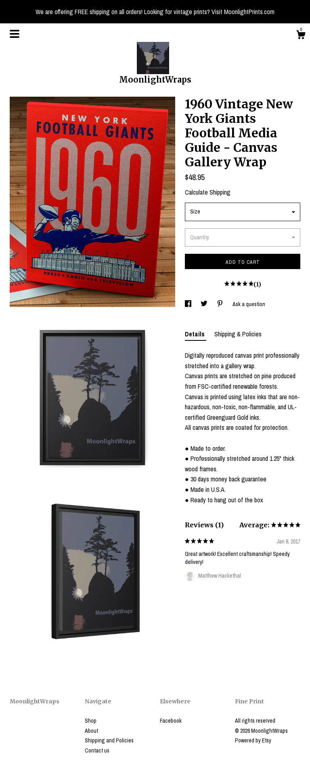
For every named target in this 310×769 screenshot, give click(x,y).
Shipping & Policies (238, 334)
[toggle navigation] (14, 34)
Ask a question (248, 304)
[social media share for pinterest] (220, 304)
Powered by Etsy (253, 740)
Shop (90, 720)
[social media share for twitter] (205, 304)
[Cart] (300, 36)
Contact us (97, 750)
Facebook (171, 720)
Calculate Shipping (207, 192)
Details (195, 334)
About (91, 730)
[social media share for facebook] (189, 304)
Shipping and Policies (109, 740)
